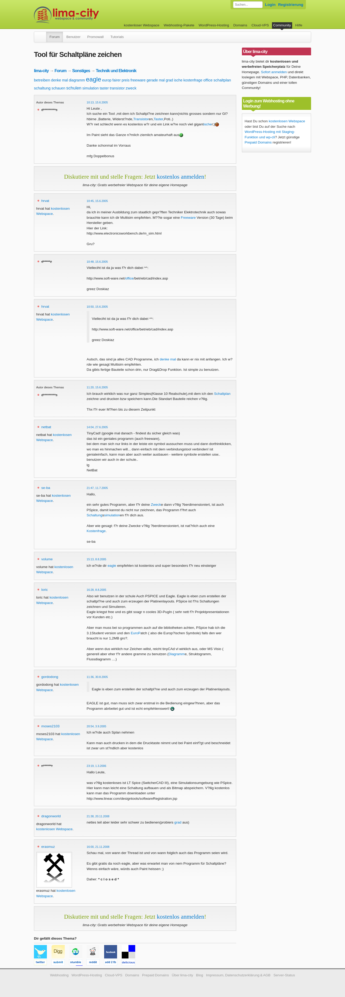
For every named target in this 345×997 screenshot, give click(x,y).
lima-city (41, 70)
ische (178, 80)
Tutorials (117, 37)
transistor (117, 88)
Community (282, 25)
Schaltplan (222, 394)
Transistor (141, 119)
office (208, 80)
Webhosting (59, 975)
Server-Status (284, 975)
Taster (158, 119)
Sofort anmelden (274, 72)
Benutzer (73, 37)
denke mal (59, 80)
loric (44, 590)
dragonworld (51, 816)
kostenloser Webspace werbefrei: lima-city (86, 14)
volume (47, 559)
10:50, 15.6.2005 (97, 306)
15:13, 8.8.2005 (96, 559)
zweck (131, 88)
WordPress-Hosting (214, 25)
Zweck (156, 505)
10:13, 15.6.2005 (97, 102)
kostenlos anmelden (180, 176)
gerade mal (156, 80)
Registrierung (290, 4)
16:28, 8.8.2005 (96, 589)
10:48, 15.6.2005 (97, 261)
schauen (58, 88)
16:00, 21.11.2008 (98, 846)
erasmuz (48, 847)
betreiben (42, 80)
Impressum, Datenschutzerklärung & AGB (238, 975)
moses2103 (50, 726)
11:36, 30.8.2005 (97, 676)
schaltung (42, 88)
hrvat (45, 201)
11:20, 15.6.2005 (97, 387)
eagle (93, 79)
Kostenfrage (96, 531)
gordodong (49, 677)
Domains (240, 25)
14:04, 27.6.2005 (97, 427)
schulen (74, 88)
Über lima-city (182, 975)
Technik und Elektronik (116, 70)
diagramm (77, 80)
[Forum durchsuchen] (248, 4)
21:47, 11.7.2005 (97, 487)
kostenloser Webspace (141, 25)
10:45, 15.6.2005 (97, 200)
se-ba (45, 488)
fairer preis (121, 80)
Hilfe (298, 25)
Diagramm (176, 654)
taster (104, 88)
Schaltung (94, 515)
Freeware (188, 218)
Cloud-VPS (260, 25)
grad (169, 80)
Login (270, 4)
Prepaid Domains (258, 142)
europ (106, 80)
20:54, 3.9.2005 (96, 726)
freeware (138, 80)
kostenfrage (192, 80)
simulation (90, 88)
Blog (199, 975)
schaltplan (222, 80)
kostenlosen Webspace (54, 829)
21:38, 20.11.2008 (98, 816)
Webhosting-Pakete (179, 25)
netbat (46, 427)
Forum (54, 37)
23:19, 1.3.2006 (96, 765)
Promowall (95, 37)
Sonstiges (81, 70)
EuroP (136, 633)
